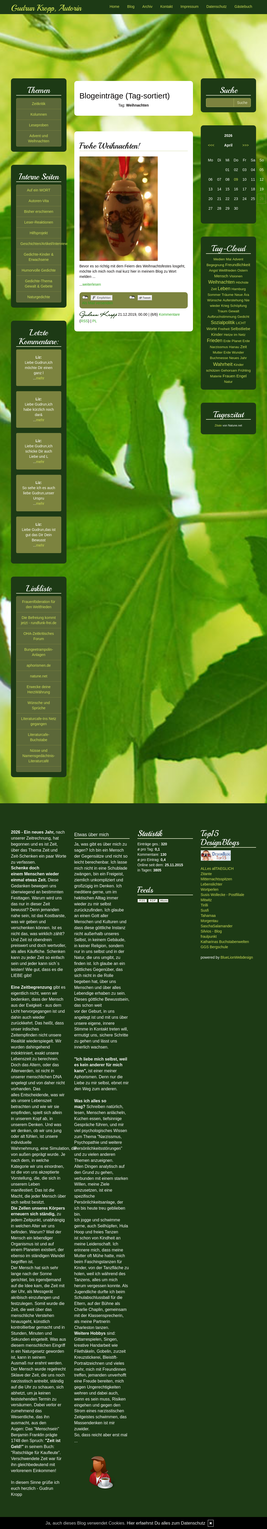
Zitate (218, 425)
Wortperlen (210, 889)
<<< (211, 145)
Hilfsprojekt (39, 233)
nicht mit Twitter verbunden (132, 297)
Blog (131, 6)
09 (236, 179)
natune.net (38, 676)
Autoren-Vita (38, 201)
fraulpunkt (209, 936)
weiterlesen (91, 284)
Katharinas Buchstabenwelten (225, 942)
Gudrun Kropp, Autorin (46, 8)
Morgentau (209, 921)
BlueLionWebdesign (237, 957)
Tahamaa (208, 915)
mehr (40, 378)
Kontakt (166, 6)
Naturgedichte (38, 297)
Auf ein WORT (38, 190)
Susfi (205, 910)
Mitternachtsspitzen (216, 879)
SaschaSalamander (217, 926)
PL (94, 321)
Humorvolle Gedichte (39, 270)
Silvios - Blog (211, 931)
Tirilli (204, 905)
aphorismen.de (39, 665)
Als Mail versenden (97, 303)
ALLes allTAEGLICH (217, 868)
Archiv (147, 6)
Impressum (189, 6)
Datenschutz (216, 6)
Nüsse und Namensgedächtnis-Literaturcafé (38, 755)
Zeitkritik (38, 104)
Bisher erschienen (38, 211)
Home (114, 6)
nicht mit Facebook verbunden (85, 297)
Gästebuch (243, 6)
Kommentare (169, 314)
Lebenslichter (211, 884)
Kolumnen (39, 114)
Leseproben (38, 125)
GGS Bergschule (214, 947)
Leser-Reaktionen (38, 222)
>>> (245, 145)
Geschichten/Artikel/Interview (44, 244)
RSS (84, 321)
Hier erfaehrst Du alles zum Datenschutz (166, 1523)
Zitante (206, 874)
